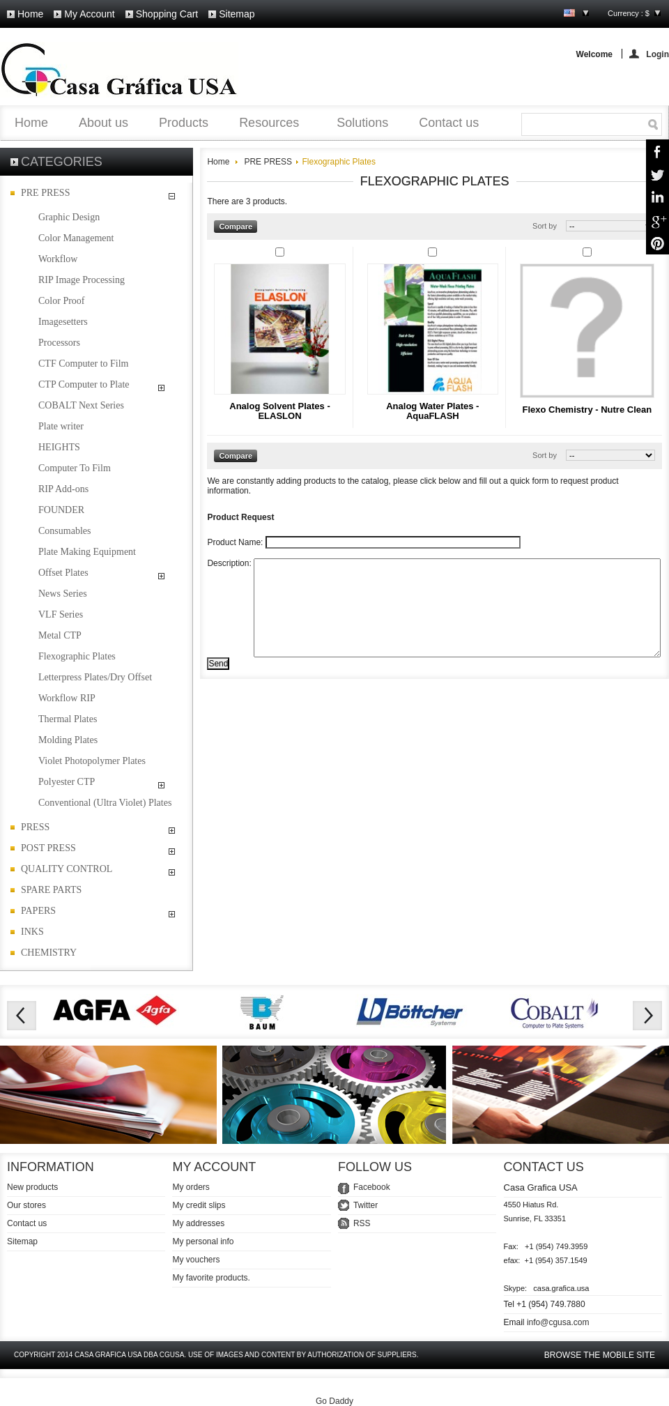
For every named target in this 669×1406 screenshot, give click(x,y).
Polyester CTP (66, 782)
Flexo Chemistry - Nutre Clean (587, 409)
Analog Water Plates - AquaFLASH (432, 411)
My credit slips (198, 1205)
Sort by (544, 226)
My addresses (198, 1223)
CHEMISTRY (49, 952)
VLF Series (60, 614)
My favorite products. (210, 1278)
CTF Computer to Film (83, 363)
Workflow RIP (66, 698)
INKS (32, 931)
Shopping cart (167, 14)
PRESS (35, 827)
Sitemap (236, 14)
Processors (59, 342)
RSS (362, 1223)
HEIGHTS (59, 447)
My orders (190, 1187)
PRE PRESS (45, 193)
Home (30, 14)
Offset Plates (63, 572)
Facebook (371, 1187)
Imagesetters (63, 321)
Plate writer (61, 426)
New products (32, 1187)
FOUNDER (61, 510)
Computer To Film (74, 468)
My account (89, 14)
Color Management (76, 238)
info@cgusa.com (558, 1322)
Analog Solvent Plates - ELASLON (279, 411)
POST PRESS (48, 848)
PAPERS (38, 911)
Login (657, 54)
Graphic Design (69, 217)
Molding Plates (68, 740)
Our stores (26, 1205)
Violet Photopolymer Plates (92, 761)
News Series (62, 593)
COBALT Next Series (81, 405)
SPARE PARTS (51, 890)
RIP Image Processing (81, 280)
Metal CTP (60, 635)
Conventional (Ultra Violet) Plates (104, 802)
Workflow (57, 259)
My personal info (202, 1241)
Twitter (365, 1205)
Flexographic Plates (77, 656)
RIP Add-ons (63, 489)
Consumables (64, 531)
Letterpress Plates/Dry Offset (95, 677)
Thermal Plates (67, 719)
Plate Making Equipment (87, 552)
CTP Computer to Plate (84, 384)
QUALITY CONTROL (66, 869)
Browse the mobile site (599, 1355)
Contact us (27, 1223)
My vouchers (196, 1259)
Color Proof (61, 301)
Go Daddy (334, 1401)
